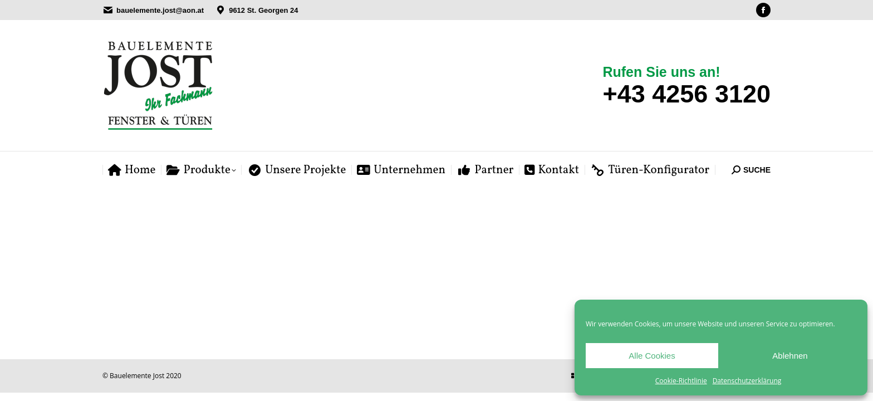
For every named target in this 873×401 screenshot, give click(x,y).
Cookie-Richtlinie (681, 380)
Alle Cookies (652, 355)
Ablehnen (789, 355)
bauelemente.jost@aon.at (160, 10)
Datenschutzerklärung (747, 380)
